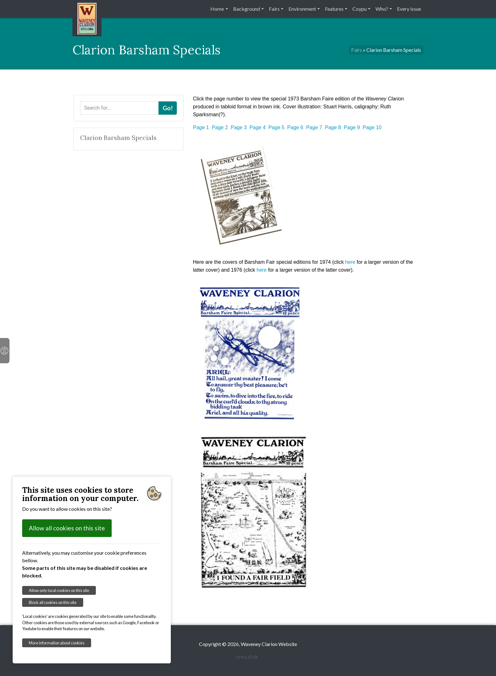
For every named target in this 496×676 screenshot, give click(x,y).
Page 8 (333, 127)
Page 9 (352, 127)
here (350, 262)
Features (334, 9)
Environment (302, 9)
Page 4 (258, 127)
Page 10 (372, 127)
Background (246, 9)
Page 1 (201, 127)
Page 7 (314, 127)
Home (217, 9)
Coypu (359, 9)
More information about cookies (56, 642)
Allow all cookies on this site (67, 528)
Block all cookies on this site (53, 602)
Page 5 (276, 127)
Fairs (274, 9)
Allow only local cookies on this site (59, 590)
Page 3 (239, 127)
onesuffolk (247, 657)
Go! (168, 108)
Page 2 (220, 127)
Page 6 (295, 127)
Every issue (409, 9)
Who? (381, 9)
